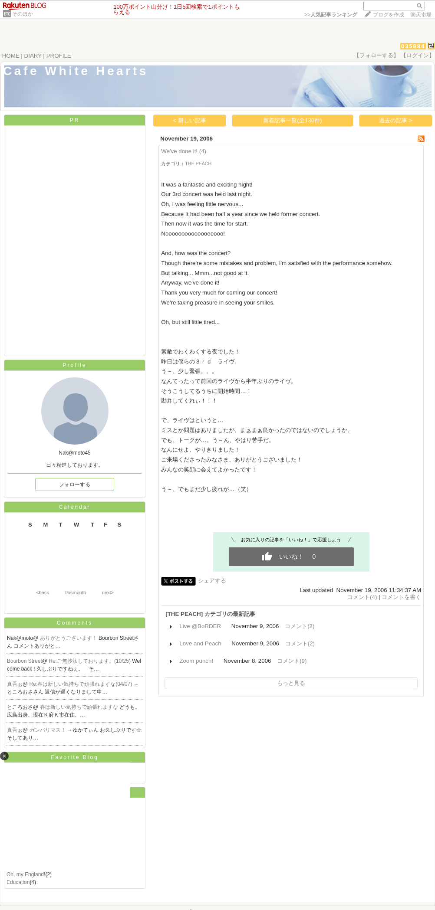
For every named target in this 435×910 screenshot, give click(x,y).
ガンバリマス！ (48, 730)
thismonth (75, 592)
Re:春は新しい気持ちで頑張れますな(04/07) (82, 684)
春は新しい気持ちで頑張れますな (79, 707)
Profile (74, 365)
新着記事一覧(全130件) (292, 120)
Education (18, 882)
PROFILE (58, 55)
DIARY (33, 55)
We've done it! (179, 151)
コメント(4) (362, 597)
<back (42, 592)
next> (108, 592)
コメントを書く (401, 597)
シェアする (212, 580)
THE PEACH (198, 163)
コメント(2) (299, 626)
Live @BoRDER (200, 626)
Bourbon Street (24, 661)
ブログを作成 (388, 15)
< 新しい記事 (190, 120)
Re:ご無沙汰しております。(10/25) (90, 661)
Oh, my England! (26, 874)
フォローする (74, 484)
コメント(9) (291, 661)
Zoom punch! (196, 661)
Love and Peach (200, 643)
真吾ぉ (15, 684)
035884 (413, 46)
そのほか (22, 14)
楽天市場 (421, 15)
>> (330, 15)
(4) (202, 151)
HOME (11, 55)
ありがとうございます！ (69, 638)
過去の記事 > (395, 120)
